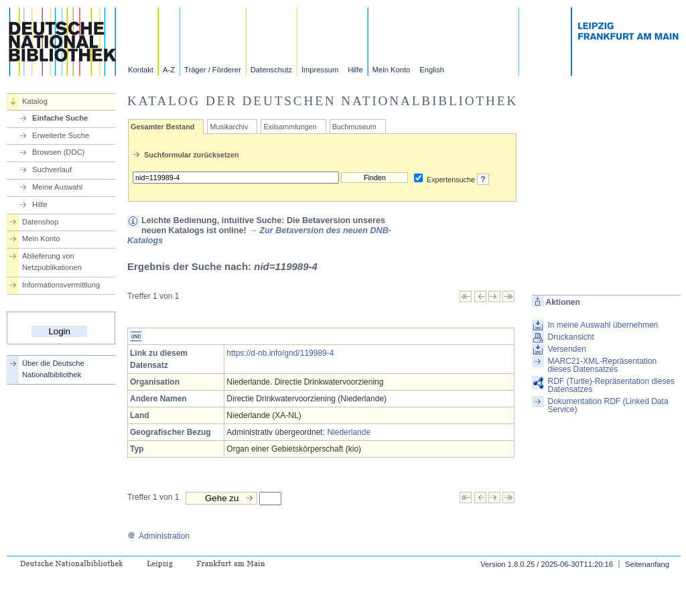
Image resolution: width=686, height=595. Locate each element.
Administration (158, 536)
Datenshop (40, 222)
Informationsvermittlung (61, 285)
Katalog (35, 101)
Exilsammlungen (289, 127)
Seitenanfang (647, 564)
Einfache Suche (60, 118)
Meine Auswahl (57, 187)
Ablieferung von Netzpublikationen (52, 261)
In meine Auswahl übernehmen (602, 325)
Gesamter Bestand (162, 127)
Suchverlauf (52, 170)
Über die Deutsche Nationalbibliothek (53, 369)
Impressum (319, 70)
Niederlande (348, 432)
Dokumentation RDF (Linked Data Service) (607, 405)
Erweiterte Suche (60, 135)
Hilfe (355, 70)
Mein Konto (391, 70)
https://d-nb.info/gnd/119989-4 (280, 353)
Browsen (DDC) (58, 152)
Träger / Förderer (212, 70)
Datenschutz (271, 70)
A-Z (169, 70)
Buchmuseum (354, 127)
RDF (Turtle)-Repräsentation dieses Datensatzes (611, 385)
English (431, 70)
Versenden (566, 349)
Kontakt (140, 70)
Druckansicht (570, 337)
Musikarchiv (229, 127)
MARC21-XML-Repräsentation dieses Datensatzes (602, 365)
